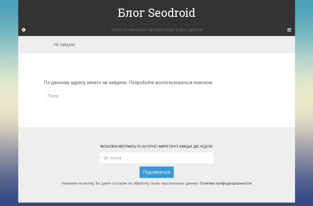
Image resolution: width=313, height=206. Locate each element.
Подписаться (156, 172)
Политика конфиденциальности (226, 183)
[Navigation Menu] (289, 30)
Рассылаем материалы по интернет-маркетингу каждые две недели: (156, 146)
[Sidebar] (24, 30)
